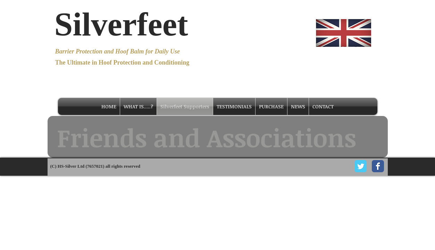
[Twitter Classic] (360, 166)
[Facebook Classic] (378, 166)
